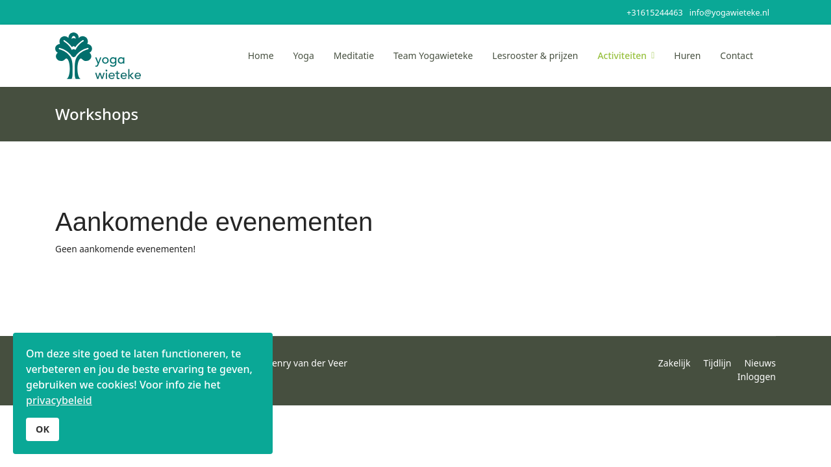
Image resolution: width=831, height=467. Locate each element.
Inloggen (757, 376)
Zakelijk (674, 363)
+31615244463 (654, 12)
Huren (687, 55)
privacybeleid (59, 400)
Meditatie (354, 55)
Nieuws (760, 363)
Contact (736, 55)
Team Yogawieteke (433, 55)
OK (42, 429)
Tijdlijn (717, 363)
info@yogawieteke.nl (729, 12)
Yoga (303, 55)
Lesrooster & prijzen (535, 55)
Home (261, 55)
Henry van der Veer (306, 363)
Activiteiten (622, 55)
